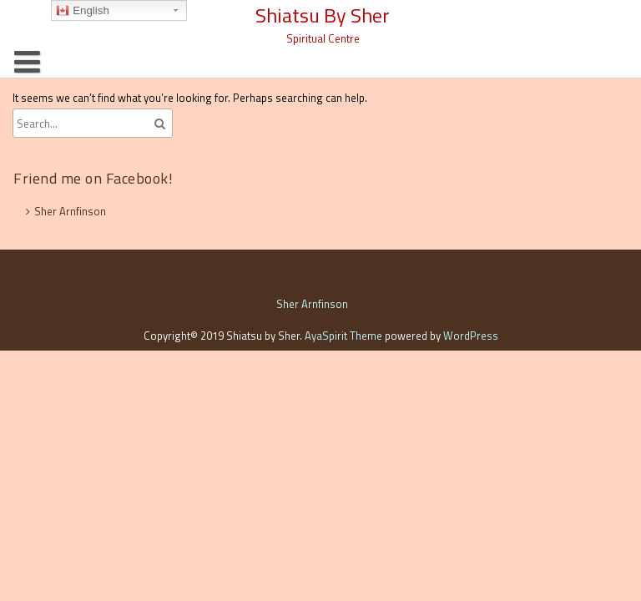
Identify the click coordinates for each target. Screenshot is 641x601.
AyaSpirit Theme (343, 335)
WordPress (470, 335)
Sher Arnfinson (70, 211)
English (82, 11)
